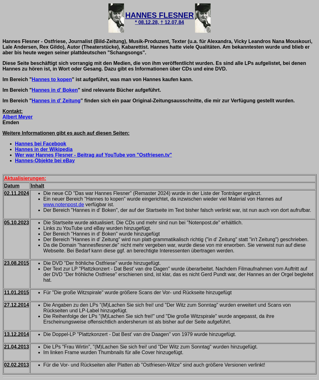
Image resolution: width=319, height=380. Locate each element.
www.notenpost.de (63, 204)
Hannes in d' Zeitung (56, 100)
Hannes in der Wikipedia (44, 149)
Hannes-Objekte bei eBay (45, 160)
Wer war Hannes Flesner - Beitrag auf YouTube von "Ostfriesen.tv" (93, 155)
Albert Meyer (17, 116)
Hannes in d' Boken (55, 90)
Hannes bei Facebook (40, 143)
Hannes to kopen (52, 79)
